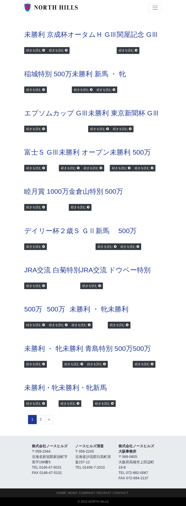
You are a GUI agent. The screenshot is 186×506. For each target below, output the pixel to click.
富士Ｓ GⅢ (41, 152)
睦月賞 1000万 (46, 191)
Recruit (104, 493)
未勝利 (34, 34)
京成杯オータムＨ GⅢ (82, 34)
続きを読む (34, 50)
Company (87, 493)
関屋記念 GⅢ (137, 34)
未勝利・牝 (41, 388)
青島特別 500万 (109, 348)
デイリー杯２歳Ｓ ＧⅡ (60, 231)
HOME (61, 493)
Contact (120, 493)
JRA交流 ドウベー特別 (115, 270)
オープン (96, 152)
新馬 (102, 231)
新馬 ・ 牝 (110, 74)
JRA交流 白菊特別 (52, 270)
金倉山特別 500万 (96, 191)
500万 (141, 152)
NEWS (72, 493)
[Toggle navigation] (155, 7)
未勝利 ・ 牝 (89, 309)
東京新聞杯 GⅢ (135, 113)
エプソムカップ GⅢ (56, 113)
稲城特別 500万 (48, 74)
